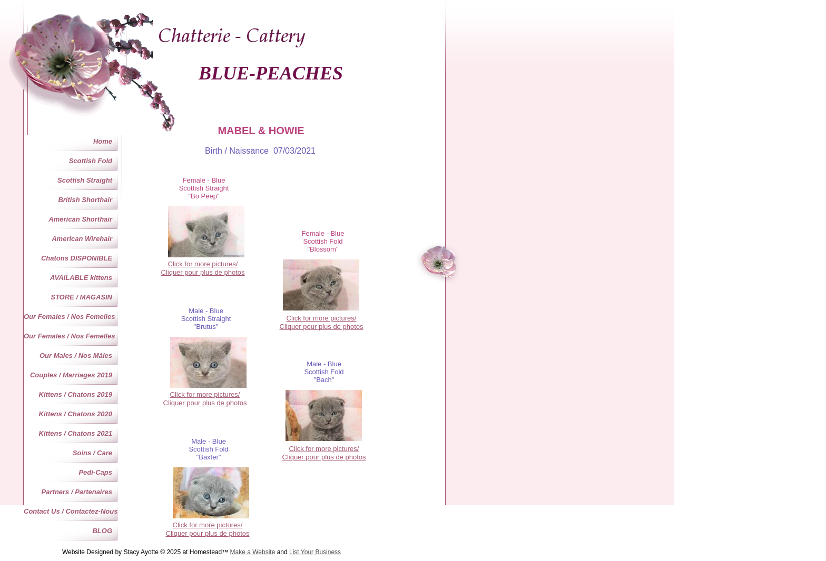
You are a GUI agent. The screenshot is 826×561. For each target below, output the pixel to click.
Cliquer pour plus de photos (321, 326)
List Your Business (315, 552)
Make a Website (253, 552)
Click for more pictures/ (322, 318)
